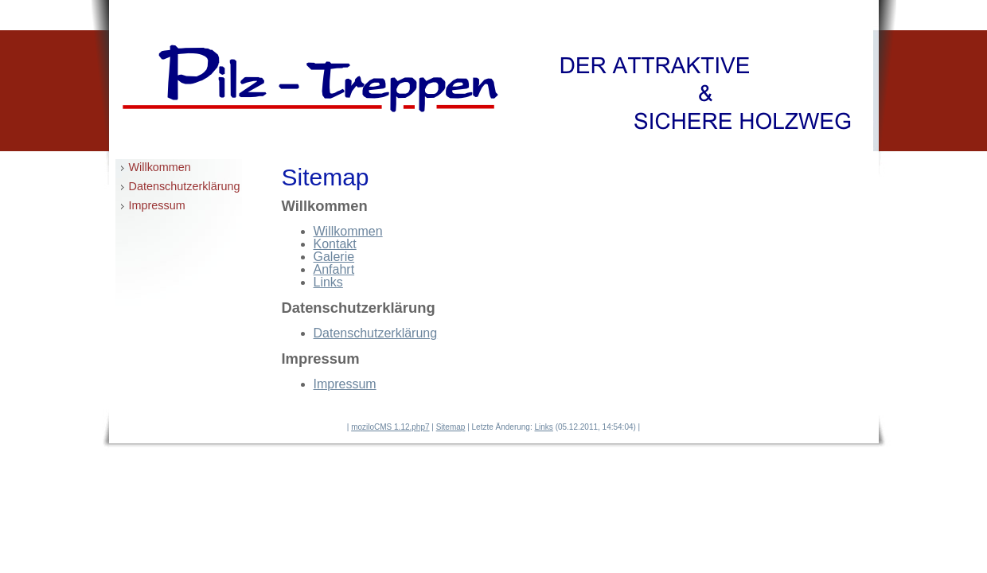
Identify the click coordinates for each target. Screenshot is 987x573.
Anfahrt (334, 269)
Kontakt (335, 244)
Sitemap (451, 427)
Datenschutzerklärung (184, 186)
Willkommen (160, 167)
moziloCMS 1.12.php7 (390, 427)
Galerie (334, 256)
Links (328, 282)
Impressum (157, 205)
